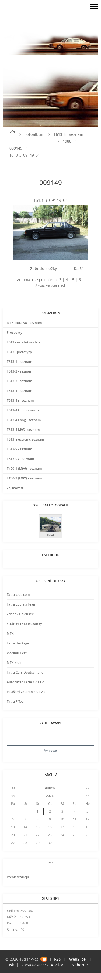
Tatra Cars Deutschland (25, 672)
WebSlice (77, 959)
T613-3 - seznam (68, 134)
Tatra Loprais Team (21, 604)
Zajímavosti (15, 488)
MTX (10, 633)
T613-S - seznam (19, 449)
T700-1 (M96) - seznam (24, 468)
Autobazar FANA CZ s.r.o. (26, 682)
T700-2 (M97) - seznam (24, 478)
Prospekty (14, 332)
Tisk (10, 964)
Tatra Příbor (16, 701)
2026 (50, 795)
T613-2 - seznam (19, 371)
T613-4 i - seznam (20, 400)
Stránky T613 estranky (24, 623)
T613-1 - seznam (19, 361)
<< (13, 788)
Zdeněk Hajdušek (20, 614)
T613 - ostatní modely (23, 342)
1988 (67, 141)
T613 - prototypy (19, 352)
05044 (50, 535)
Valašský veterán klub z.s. (26, 692)
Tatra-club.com (18, 594)
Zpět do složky (43, 268)
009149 (15, 148)
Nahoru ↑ (80, 964)
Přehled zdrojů (18, 877)
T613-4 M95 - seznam (23, 429)
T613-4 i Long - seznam (24, 410)
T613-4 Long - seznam (24, 420)
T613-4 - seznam (19, 390)
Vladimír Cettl (17, 653)
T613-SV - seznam (20, 459)
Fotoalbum (34, 134)
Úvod (12, 133)
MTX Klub (14, 662)
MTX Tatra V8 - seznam (24, 322)
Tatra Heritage (18, 643)
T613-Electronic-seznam (25, 439)
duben (50, 788)
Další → (81, 268)
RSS (57, 959)
